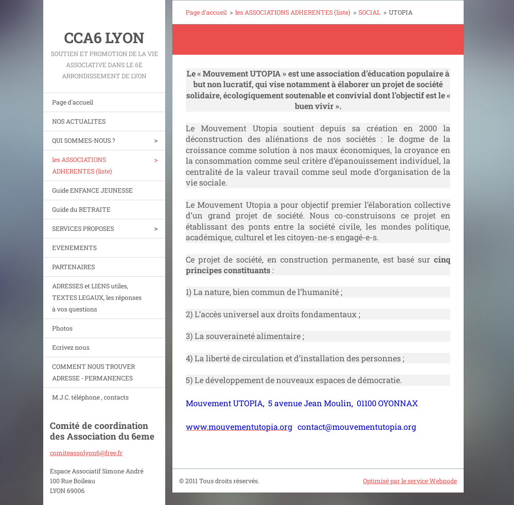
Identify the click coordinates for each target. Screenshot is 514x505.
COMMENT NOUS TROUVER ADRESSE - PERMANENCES (93, 372)
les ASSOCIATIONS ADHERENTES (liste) (82, 165)
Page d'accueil (72, 102)
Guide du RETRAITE (81, 209)
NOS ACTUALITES (79, 121)
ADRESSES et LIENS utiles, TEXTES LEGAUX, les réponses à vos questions (97, 297)
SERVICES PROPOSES (83, 228)
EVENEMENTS (74, 247)
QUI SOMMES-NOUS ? (83, 140)
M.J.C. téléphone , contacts (90, 397)
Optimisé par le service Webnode (410, 481)
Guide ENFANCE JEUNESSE (92, 190)
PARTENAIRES (73, 267)
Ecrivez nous (71, 347)
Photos (62, 328)
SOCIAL (369, 12)
